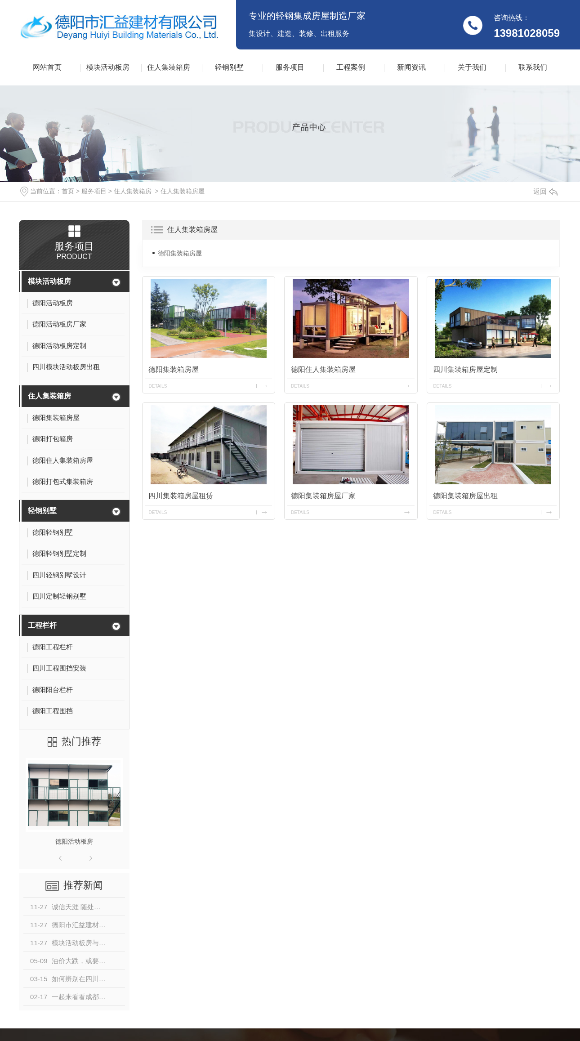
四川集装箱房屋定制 (465, 369)
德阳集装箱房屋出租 (465, 496)
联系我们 (532, 67)
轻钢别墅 (229, 67)
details (158, 385)
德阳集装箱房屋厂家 (323, 496)
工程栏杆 (42, 625)
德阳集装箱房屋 (180, 253)
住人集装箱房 (168, 67)
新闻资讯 (411, 67)
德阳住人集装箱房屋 (323, 369)
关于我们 (472, 67)
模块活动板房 (107, 67)
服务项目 (290, 67)
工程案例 (350, 67)
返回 (545, 191)
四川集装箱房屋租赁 (181, 496)
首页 (68, 191)
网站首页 (47, 67)
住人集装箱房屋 (183, 191)
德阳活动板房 (74, 841)
